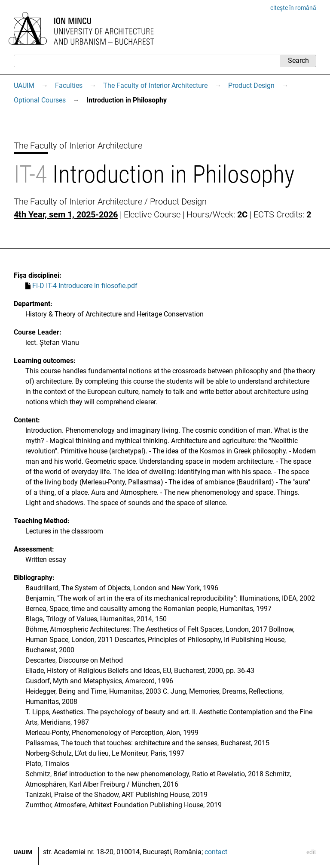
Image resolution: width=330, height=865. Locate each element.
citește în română (293, 7)
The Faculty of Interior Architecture (155, 85)
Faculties (68, 85)
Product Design (251, 85)
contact (216, 852)
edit (311, 852)
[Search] (147, 61)
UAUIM (24, 85)
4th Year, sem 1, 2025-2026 (66, 214)
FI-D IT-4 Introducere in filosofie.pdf (85, 286)
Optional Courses (40, 100)
